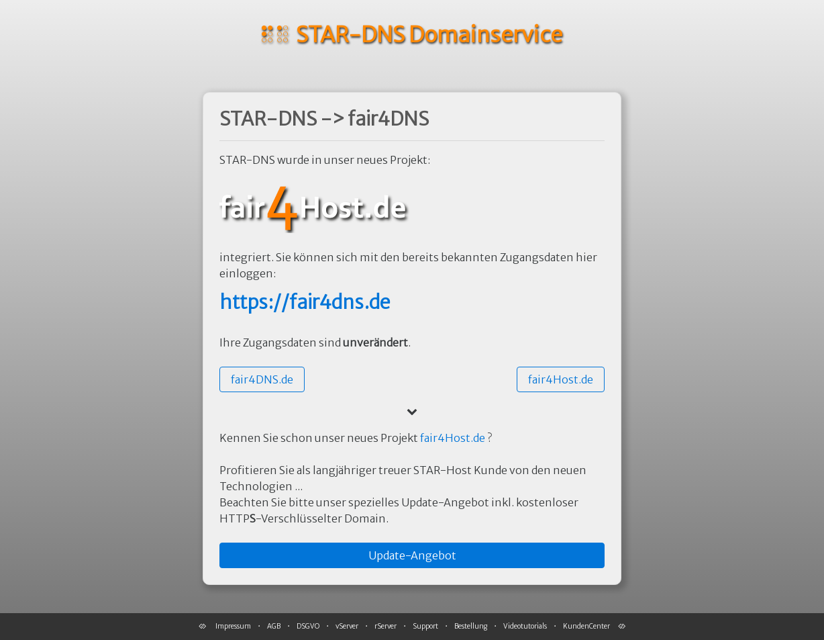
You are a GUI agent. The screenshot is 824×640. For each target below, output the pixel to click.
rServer (385, 626)
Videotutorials (525, 626)
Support (425, 626)
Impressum (233, 626)
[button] (262, 379)
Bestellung (470, 626)
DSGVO (308, 626)
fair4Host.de (452, 438)
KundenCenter (586, 626)
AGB (273, 626)
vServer (347, 626)
